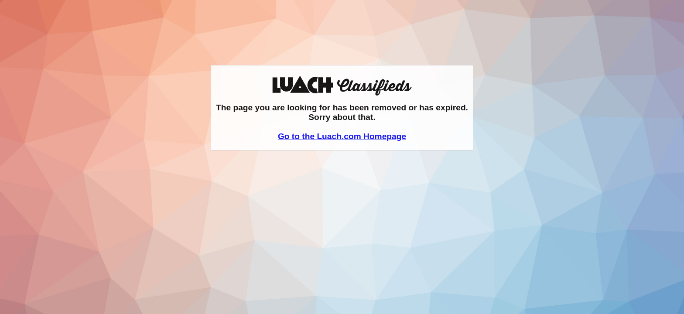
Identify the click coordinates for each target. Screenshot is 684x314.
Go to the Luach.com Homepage (342, 136)
